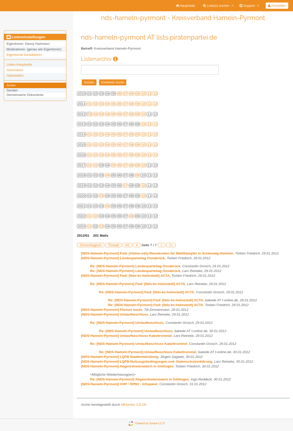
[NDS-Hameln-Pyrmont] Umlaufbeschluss (114, 314)
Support (247, 6)
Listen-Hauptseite (19, 64)
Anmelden (277, 6)
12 (155, 93)
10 (143, 93)
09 (137, 93)
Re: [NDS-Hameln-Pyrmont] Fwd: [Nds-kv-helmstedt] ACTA (137, 284)
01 (89, 104)
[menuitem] (185, 5)
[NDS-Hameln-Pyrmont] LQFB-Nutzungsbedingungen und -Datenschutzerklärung (146, 361)
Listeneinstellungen (26, 37)
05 (113, 104)
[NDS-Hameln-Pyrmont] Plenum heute (111, 310)
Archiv (11, 85)
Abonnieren (15, 70)
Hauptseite (185, 6)
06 (119, 93)
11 (149, 93)
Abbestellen (15, 75)
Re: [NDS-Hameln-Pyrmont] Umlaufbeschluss (126, 323)
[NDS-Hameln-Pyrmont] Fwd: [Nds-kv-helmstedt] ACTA (125, 275)
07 (125, 93)
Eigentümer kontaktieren (24, 55)
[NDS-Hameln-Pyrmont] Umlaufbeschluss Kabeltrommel (126, 336)
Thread (113, 245)
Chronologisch (91, 245)
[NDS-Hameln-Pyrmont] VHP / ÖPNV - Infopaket (119, 384)
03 (101, 104)
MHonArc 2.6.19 (133, 404)
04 (107, 104)
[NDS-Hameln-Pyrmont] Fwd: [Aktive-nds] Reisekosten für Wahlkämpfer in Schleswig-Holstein (157, 253)
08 (131, 93)
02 (95, 104)
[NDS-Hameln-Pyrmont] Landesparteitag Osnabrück (123, 258)
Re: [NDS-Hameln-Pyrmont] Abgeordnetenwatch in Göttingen (139, 379)
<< (127, 245)
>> (171, 245)
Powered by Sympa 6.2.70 (150, 423)
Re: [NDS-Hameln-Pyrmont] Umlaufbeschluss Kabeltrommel (138, 344)
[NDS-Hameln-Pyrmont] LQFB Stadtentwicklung (119, 357)
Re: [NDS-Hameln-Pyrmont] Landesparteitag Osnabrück (135, 266)
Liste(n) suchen (216, 6)
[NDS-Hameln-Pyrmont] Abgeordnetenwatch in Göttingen (127, 366)
